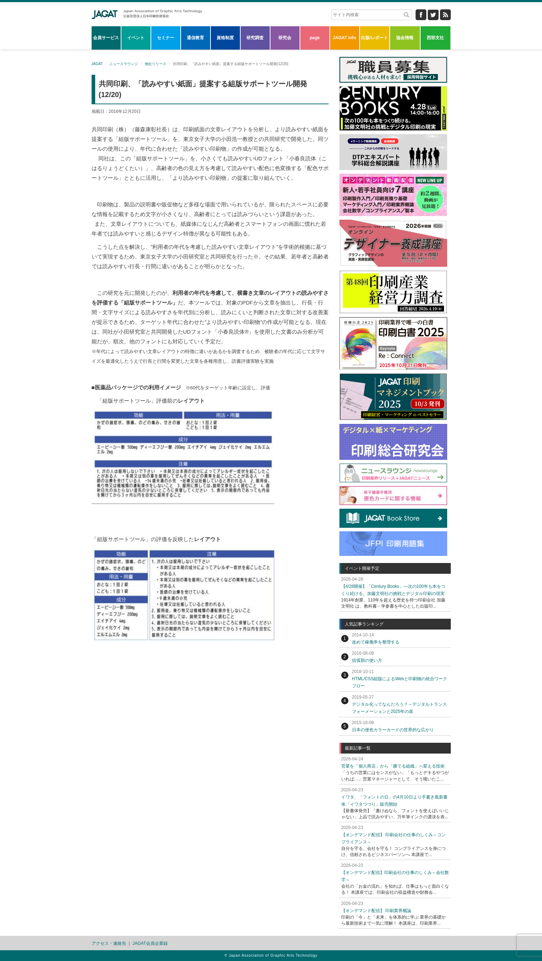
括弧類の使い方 (367, 660)
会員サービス (106, 37)
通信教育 (195, 37)
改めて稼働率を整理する (375, 642)
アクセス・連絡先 (109, 943)
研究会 (284, 37)
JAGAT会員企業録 (150, 943)
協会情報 (404, 37)
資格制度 (225, 37)
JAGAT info (344, 37)
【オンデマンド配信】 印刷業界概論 (376, 910)
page (315, 37)
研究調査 (255, 37)
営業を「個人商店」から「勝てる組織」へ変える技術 (393, 766)
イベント (135, 37)
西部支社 (435, 37)
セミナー (165, 37)
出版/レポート (374, 37)
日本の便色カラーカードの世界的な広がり (393, 729)
